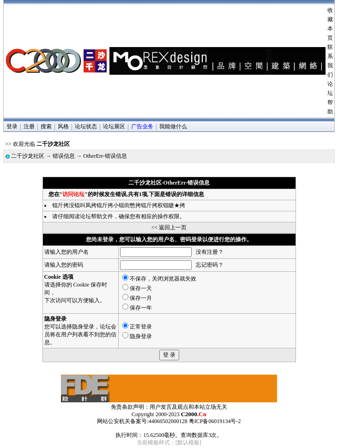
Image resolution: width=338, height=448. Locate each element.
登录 (12, 126)
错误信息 (64, 156)
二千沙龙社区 (27, 156)
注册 (29, 126)
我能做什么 (173, 126)
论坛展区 (114, 126)
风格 (63, 126)
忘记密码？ (209, 265)
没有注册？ (209, 252)
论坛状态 (86, 126)
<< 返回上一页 (169, 227)
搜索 (46, 126)
